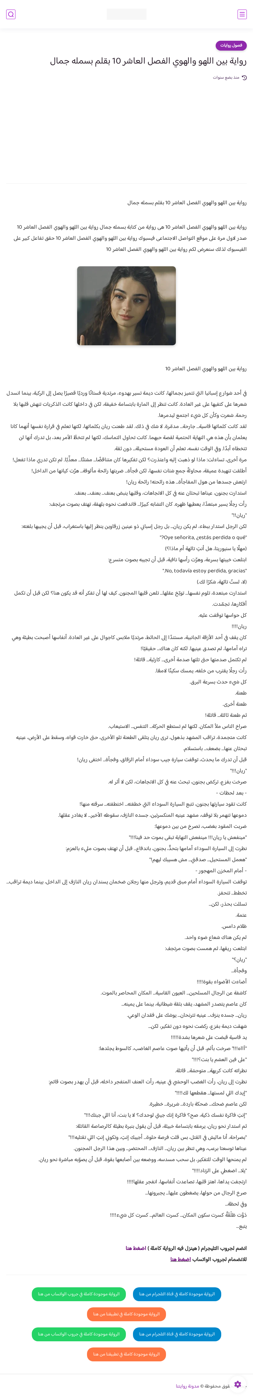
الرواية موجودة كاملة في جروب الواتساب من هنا (79, 1294)
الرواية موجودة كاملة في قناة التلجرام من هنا (177, 1294)
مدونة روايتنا (187, 1386)
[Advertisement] (126, 128)
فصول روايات (231, 45)
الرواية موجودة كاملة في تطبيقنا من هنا (126, 1314)
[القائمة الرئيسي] (242, 14)
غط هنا (133, 1248)
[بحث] (10, 14)
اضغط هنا (180, 1259)
